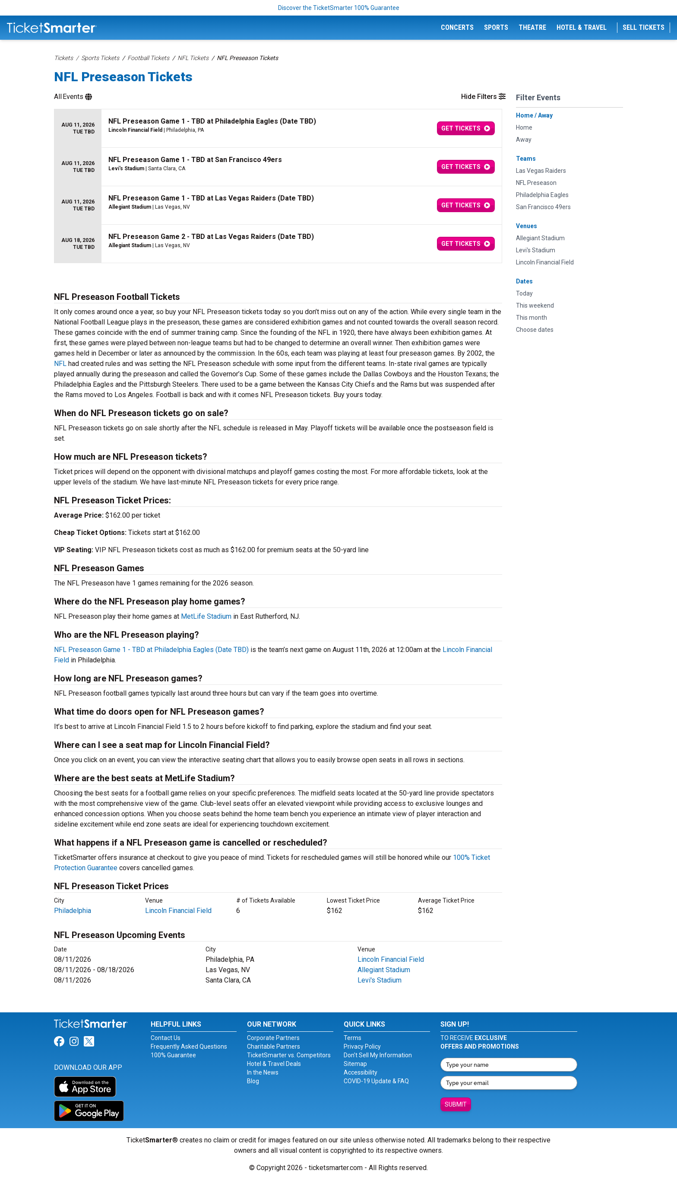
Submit (456, 1104)
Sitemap (355, 1063)
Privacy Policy (362, 1046)
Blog (253, 1081)
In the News (262, 1072)
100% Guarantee (173, 1055)
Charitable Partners (273, 1046)
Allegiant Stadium (383, 970)
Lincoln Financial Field (178, 910)
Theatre (532, 27)
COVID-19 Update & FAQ (376, 1081)
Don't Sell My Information (378, 1055)
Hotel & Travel (582, 27)
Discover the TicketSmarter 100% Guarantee (338, 7)
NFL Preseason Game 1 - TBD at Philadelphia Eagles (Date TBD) (151, 650)
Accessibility (360, 1072)
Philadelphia (72, 910)
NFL (60, 363)
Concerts (457, 27)
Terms (352, 1037)
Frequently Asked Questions (189, 1046)
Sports (496, 27)
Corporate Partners (273, 1037)
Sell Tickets (643, 27)
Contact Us (165, 1037)
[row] (278, 128)
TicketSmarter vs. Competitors (289, 1055)
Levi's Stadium (379, 980)
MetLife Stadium (206, 616)
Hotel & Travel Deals (274, 1063)
